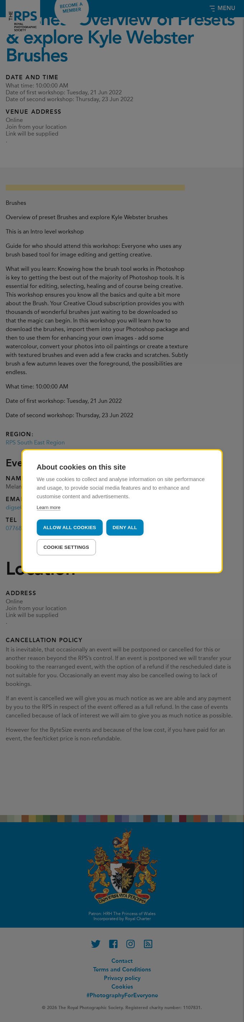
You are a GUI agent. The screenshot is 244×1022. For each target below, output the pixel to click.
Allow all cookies (69, 527)
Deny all (125, 527)
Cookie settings (66, 547)
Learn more (48, 507)
